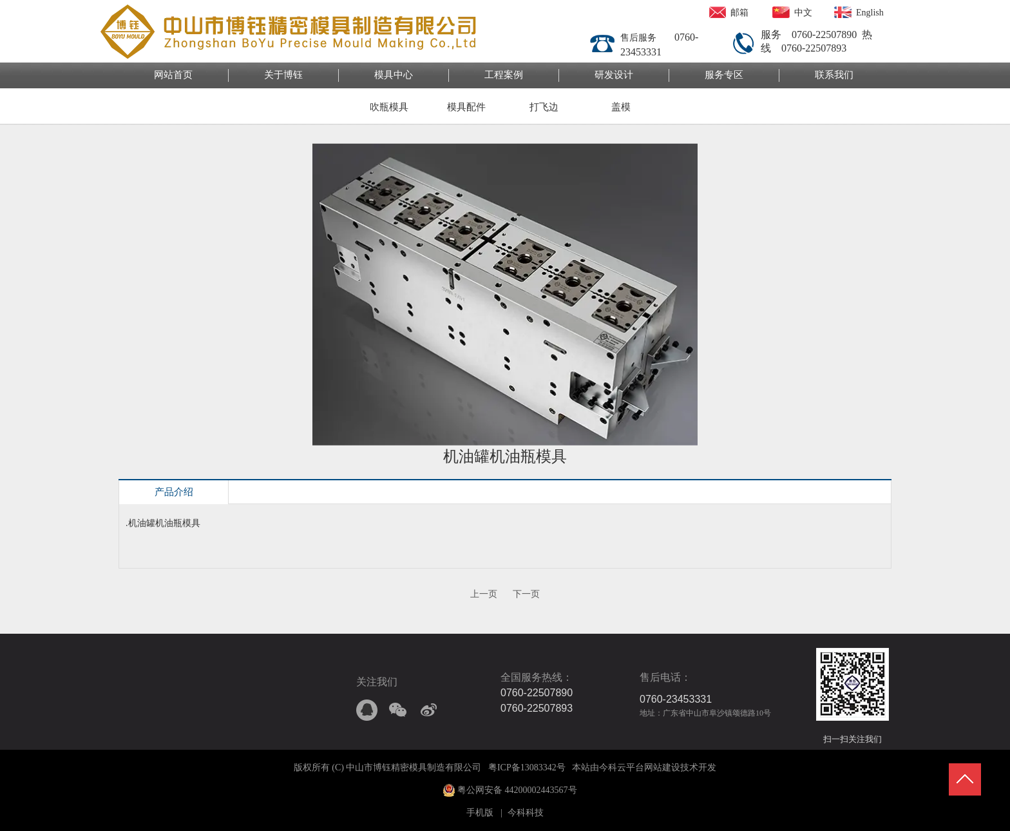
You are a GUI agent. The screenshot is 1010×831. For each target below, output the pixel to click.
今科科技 (526, 812)
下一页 (526, 594)
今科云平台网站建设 (639, 767)
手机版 (479, 812)
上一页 (483, 594)
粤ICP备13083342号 (527, 767)
